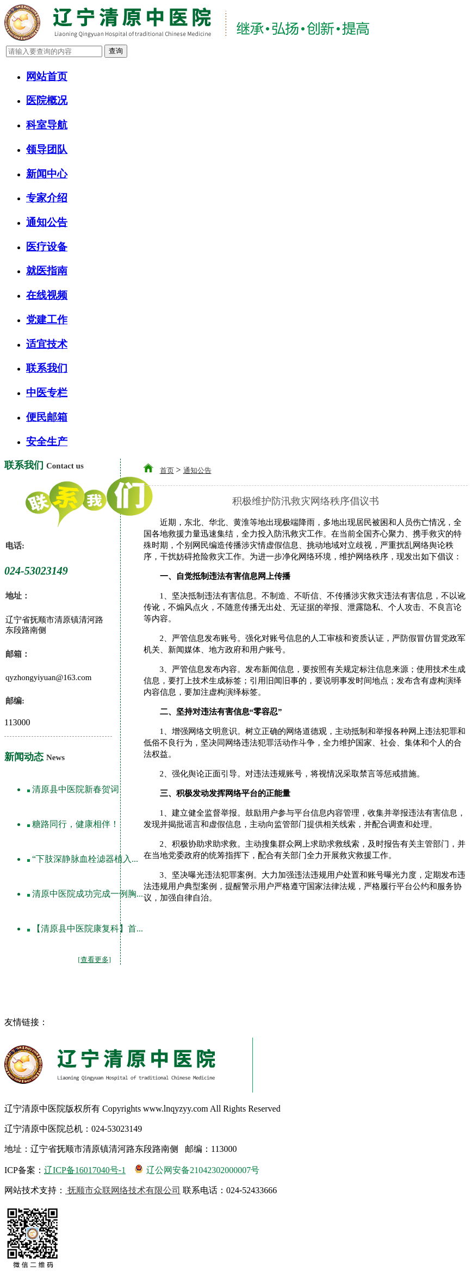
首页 (167, 470)
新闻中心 (46, 174)
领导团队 (46, 149)
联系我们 (46, 368)
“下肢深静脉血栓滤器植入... (85, 858)
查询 (116, 51)
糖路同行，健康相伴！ (75, 824)
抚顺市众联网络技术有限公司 (123, 1190)
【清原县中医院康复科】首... (87, 928)
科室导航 (46, 125)
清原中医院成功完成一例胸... (87, 893)
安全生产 (46, 441)
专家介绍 (46, 197)
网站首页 (46, 76)
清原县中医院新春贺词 (75, 789)
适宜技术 (46, 344)
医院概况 (46, 100)
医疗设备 (46, 246)
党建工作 (46, 319)
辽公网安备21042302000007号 (196, 1169)
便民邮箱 (46, 417)
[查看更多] (94, 959)
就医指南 (46, 270)
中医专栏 (46, 392)
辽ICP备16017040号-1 (85, 1170)
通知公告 (46, 222)
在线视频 (46, 295)
